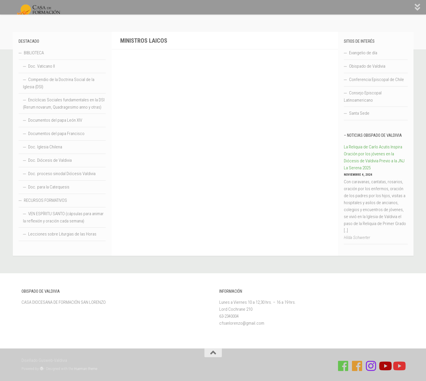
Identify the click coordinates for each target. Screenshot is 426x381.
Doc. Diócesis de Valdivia (50, 160)
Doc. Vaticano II (41, 66)
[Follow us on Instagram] (371, 366)
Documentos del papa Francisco (56, 133)
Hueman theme (85, 368)
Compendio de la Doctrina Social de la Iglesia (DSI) (58, 83)
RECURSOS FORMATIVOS (45, 200)
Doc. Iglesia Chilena (45, 147)
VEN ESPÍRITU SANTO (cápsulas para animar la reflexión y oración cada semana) (63, 217)
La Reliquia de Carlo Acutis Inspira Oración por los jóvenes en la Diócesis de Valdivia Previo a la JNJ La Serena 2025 (374, 157)
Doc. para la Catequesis (48, 187)
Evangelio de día (363, 52)
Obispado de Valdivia (367, 66)
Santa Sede (359, 113)
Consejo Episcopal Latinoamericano (363, 96)
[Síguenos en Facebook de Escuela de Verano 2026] (357, 366)
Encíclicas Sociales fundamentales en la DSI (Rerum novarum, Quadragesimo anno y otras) (64, 103)
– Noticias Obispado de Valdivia (373, 135)
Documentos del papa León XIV (55, 120)
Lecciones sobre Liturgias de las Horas (62, 234)
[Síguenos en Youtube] (385, 366)
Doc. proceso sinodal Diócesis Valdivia (62, 173)
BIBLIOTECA (34, 52)
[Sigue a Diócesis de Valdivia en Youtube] (399, 366)
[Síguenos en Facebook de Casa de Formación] (343, 366)
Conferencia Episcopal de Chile (376, 79)
